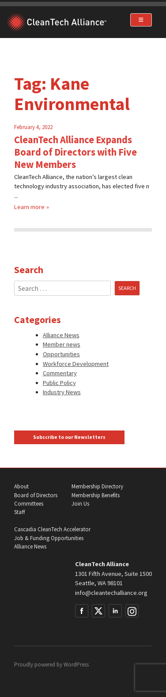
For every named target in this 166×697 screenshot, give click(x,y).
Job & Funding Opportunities (48, 538)
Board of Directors (35, 495)
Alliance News (61, 335)
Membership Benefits (96, 495)
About (21, 486)
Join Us (80, 503)
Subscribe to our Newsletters (69, 437)
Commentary (60, 373)
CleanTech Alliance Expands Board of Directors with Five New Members (75, 152)
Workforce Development (76, 364)
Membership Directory (97, 486)
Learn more (29, 207)
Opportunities (61, 354)
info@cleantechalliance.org (111, 593)
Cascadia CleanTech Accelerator (52, 529)
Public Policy (59, 383)
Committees (28, 503)
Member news (61, 344)
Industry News (62, 392)
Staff (19, 512)
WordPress (76, 664)
